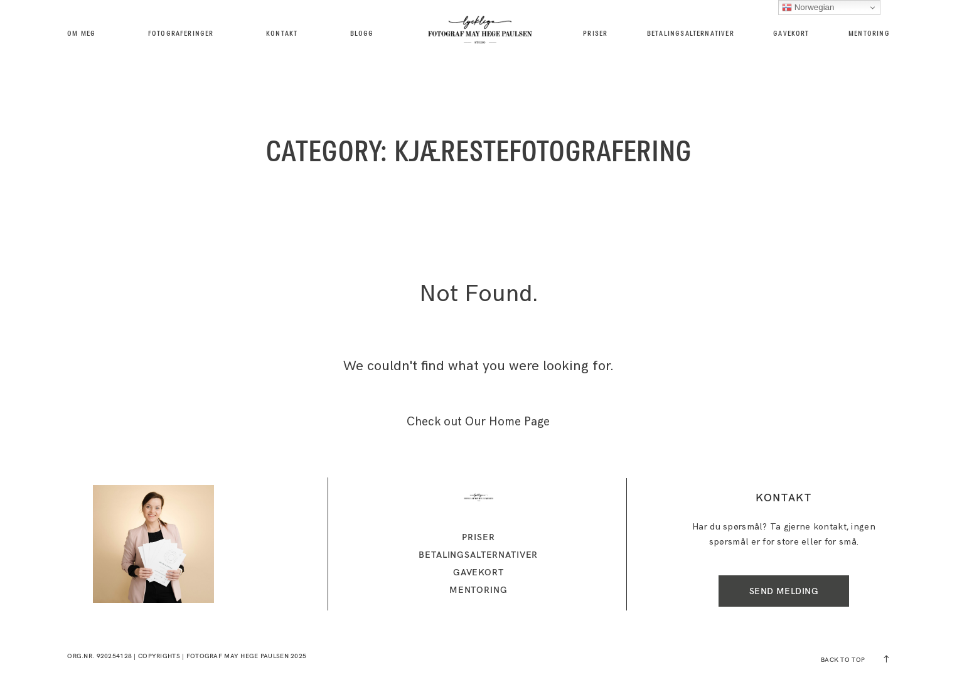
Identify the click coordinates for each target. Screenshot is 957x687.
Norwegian (808, 8)
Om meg (81, 33)
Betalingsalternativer (690, 33)
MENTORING (869, 33)
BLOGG (362, 33)
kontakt (281, 33)
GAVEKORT (791, 33)
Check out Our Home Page (478, 422)
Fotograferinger (181, 33)
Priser (595, 33)
